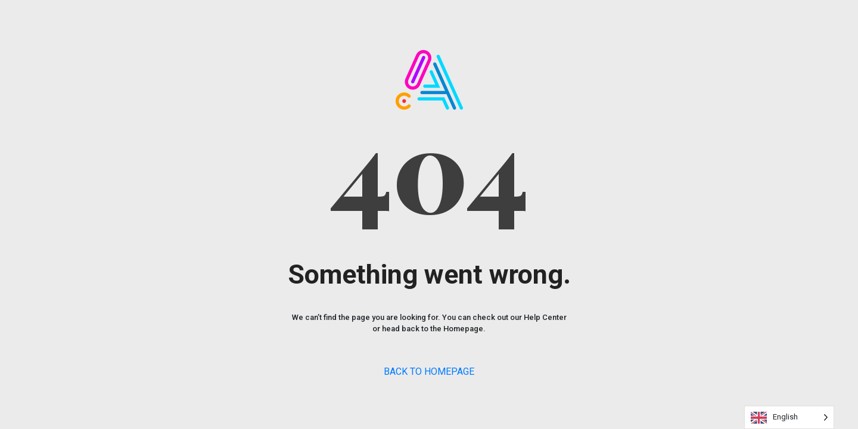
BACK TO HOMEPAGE (429, 371)
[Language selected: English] (789, 417)
